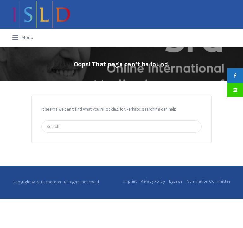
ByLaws (176, 181)
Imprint (130, 181)
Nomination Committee (209, 181)
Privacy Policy (153, 181)
